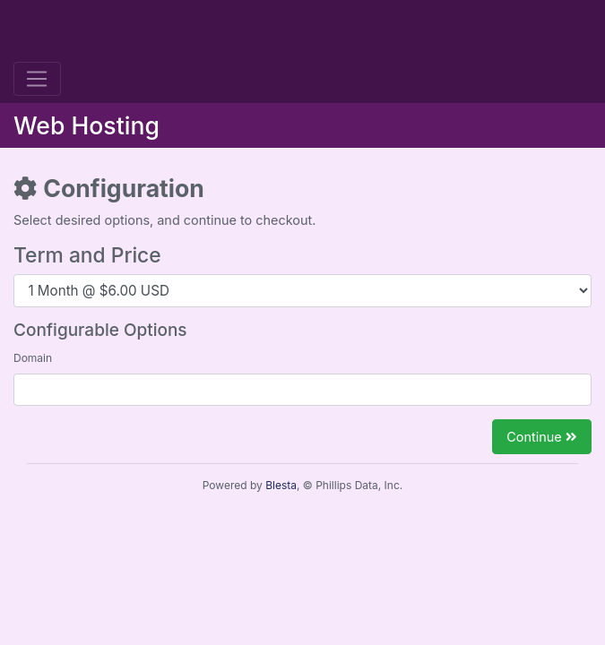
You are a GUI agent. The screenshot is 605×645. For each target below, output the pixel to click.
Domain (32, 358)
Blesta (281, 485)
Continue (541, 436)
